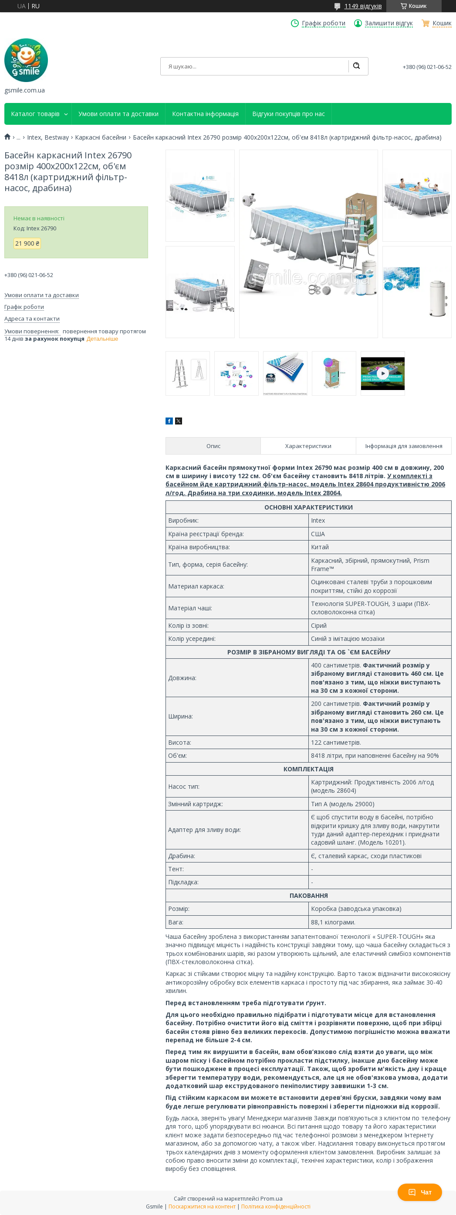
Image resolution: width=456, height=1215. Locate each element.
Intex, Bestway (48, 137)
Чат (420, 1192)
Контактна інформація (205, 114)
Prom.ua (271, 1198)
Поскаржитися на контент (202, 1206)
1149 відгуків (363, 6)
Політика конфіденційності (276, 1206)
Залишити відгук (389, 23)
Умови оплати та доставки (118, 114)
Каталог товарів (35, 114)
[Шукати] (356, 66)
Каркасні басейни (100, 137)
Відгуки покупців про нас (288, 114)
